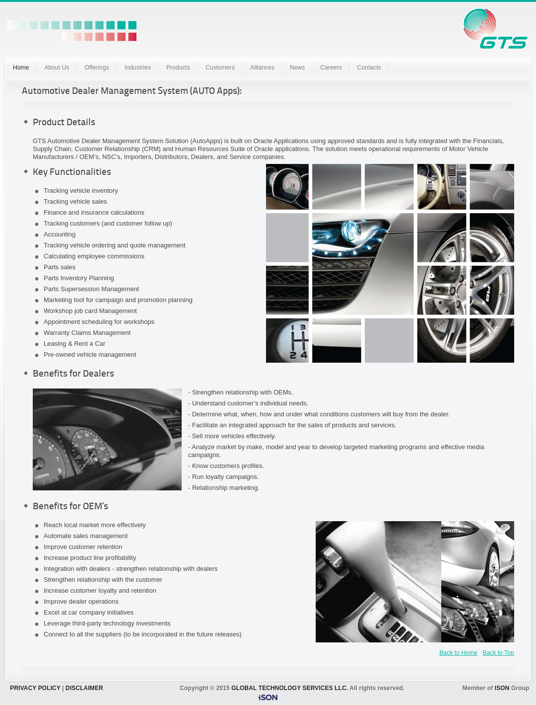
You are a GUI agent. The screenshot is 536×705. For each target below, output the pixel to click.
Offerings (97, 67)
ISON (502, 688)
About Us (56, 67)
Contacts (369, 67)
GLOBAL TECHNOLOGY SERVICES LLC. (289, 688)
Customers (220, 67)
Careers (330, 67)
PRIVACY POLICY (35, 688)
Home (21, 67)
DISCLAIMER (84, 688)
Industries (138, 67)
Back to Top (498, 652)
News (297, 67)
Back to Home (459, 652)
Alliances (262, 67)
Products (178, 67)
